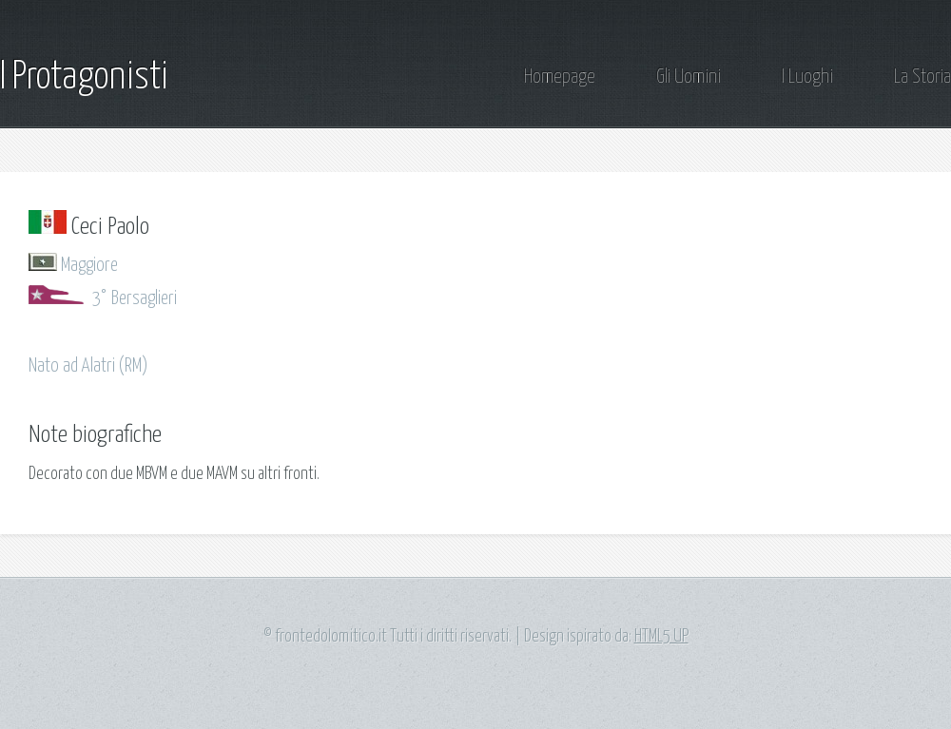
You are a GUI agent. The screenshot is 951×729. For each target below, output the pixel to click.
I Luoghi (807, 77)
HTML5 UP (661, 636)
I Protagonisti (84, 77)
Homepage (559, 77)
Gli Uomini (688, 77)
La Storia (922, 77)
